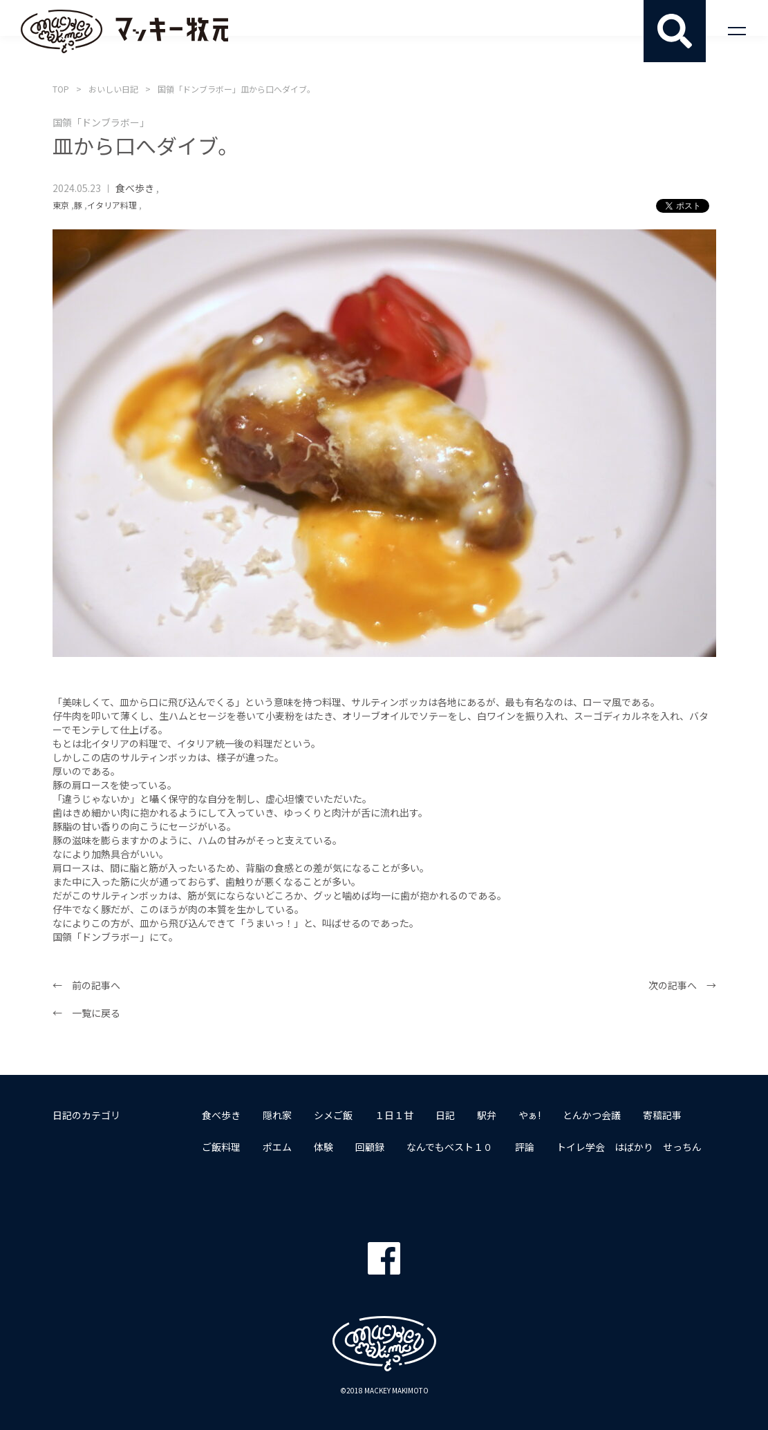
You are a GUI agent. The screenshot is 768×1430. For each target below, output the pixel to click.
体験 (323, 1147)
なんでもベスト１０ (449, 1147)
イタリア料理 (112, 205)
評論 (524, 1147)
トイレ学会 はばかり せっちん (629, 1147)
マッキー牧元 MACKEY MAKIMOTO (124, 31)
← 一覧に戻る (86, 1013)
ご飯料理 (221, 1147)
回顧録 (369, 1147)
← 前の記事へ (86, 985)
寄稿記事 (662, 1115)
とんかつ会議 (592, 1115)
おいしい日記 (113, 89)
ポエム (277, 1147)
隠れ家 (277, 1115)
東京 (61, 205)
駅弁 (486, 1115)
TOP (61, 89)
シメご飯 (333, 1115)
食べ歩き (134, 188)
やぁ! (529, 1115)
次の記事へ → (682, 985)
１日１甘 (394, 1115)
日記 (445, 1115)
